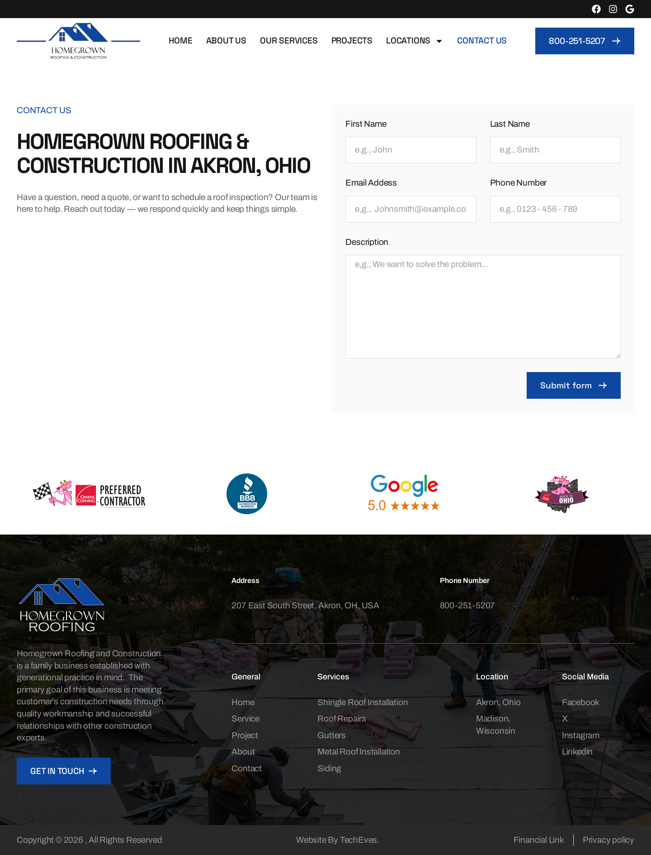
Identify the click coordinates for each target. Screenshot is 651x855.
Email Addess (371, 182)
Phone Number (518, 182)
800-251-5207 (467, 605)
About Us (226, 40)
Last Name (510, 124)
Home (180, 40)
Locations (414, 41)
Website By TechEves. (337, 840)
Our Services (289, 40)
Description (366, 242)
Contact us (482, 40)
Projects (352, 40)
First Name (365, 124)
